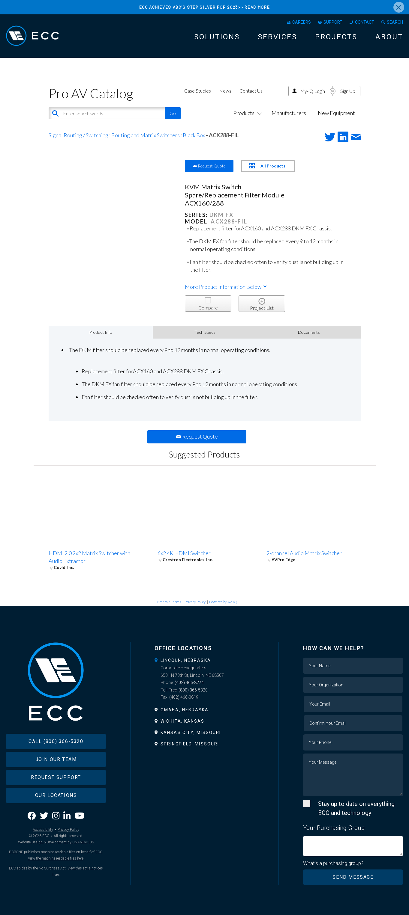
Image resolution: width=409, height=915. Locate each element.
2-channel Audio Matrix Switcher (304, 553)
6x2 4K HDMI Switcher (184, 553)
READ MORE (257, 7)
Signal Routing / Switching (78, 135)
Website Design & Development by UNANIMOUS (56, 842)
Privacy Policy (195, 602)
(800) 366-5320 (193, 690)
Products (246, 113)
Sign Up (347, 91)
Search (395, 22)
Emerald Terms (169, 602)
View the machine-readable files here (55, 858)
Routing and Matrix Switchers (145, 135)
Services (277, 37)
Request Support (56, 777)
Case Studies (197, 90)
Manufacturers (289, 113)
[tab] (204, 660)
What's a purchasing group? (333, 863)
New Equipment (336, 113)
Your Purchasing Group (334, 827)
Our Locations (56, 795)
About (389, 37)
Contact (364, 22)
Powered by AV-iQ (223, 602)
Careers (301, 22)
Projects (336, 37)
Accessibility (43, 830)
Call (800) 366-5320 (56, 741)
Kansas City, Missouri (191, 732)
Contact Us (251, 90)
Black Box (194, 135)
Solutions (217, 37)
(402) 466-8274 (189, 682)
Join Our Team (56, 759)
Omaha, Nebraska (185, 709)
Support (332, 22)
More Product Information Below (226, 286)
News (225, 90)
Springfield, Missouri (190, 744)
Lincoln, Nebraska (186, 660)
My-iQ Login (312, 91)
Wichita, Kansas (183, 721)
